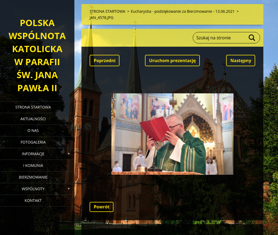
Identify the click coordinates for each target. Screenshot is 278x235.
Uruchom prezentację (172, 60)
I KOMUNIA (33, 165)
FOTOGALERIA (33, 142)
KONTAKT (33, 200)
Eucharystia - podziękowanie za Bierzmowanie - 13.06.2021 (183, 11)
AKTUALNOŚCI (33, 118)
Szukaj (252, 38)
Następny (240, 60)
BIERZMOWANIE (33, 177)
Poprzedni (104, 60)
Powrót (101, 207)
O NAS (33, 130)
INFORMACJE (33, 153)
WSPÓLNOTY (33, 188)
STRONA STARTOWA (33, 107)
